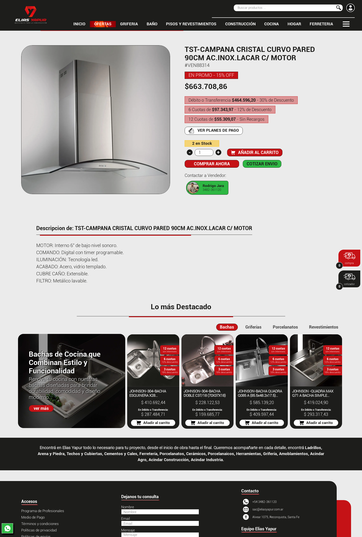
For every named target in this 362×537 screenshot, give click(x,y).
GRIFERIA (129, 24)
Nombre (127, 507)
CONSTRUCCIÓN (240, 24)
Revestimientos (323, 327)
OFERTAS (103, 24)
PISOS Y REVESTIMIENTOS (191, 24)
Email (125, 518)
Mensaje (128, 530)
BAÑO (152, 24)
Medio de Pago (33, 517)
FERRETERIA (321, 24)
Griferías (253, 327)
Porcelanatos (285, 327)
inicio (79, 24)
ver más (41, 408)
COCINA (271, 24)
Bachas (227, 327)
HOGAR (294, 24)
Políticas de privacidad (39, 530)
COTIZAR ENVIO (262, 163)
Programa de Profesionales (42, 511)
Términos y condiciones (40, 524)
